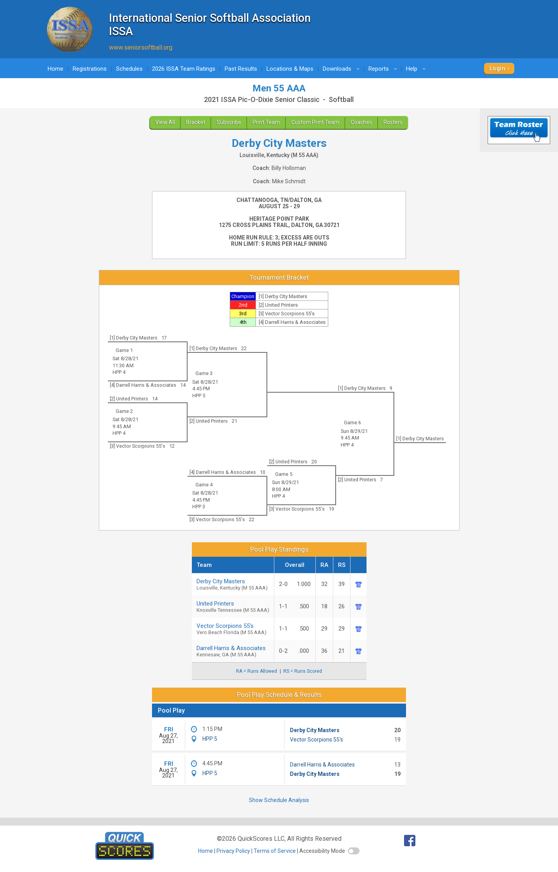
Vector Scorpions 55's (233, 628)
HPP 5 (198, 395)
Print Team (266, 122)
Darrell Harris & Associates (233, 651)
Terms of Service (275, 851)
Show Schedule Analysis (279, 800)
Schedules (129, 68)
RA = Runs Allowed (256, 671)
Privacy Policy (233, 851)
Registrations (90, 68)
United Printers (233, 606)
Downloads (342, 68)
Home (55, 68)
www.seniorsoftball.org (140, 47)
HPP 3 (198, 506)
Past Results (241, 68)
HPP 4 (119, 372)
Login (497, 68)
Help (417, 68)
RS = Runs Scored (302, 671)
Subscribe (228, 122)
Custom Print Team (315, 122)
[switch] (353, 850)
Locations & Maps (289, 68)
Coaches (361, 122)
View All (165, 122)
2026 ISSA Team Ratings (183, 68)
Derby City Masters (233, 584)
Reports (383, 68)
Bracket (195, 122)
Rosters (392, 122)
